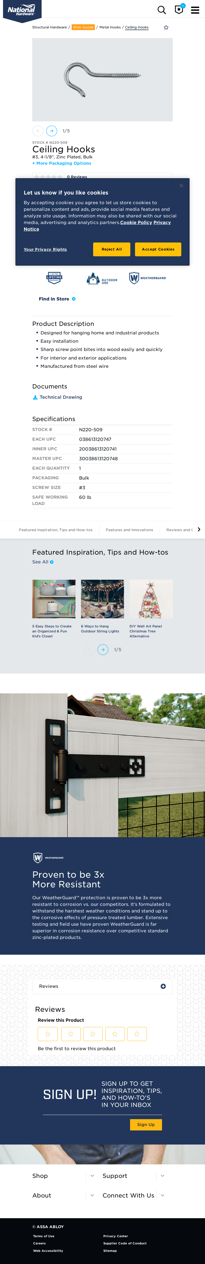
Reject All (112, 249)
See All (42, 562)
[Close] (181, 186)
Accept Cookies (158, 249)
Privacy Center (115, 1236)
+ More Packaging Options (61, 163)
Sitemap (110, 1251)
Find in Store (57, 299)
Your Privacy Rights (45, 249)
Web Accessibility (48, 1251)
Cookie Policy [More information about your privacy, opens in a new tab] (136, 222)
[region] (102, 222)
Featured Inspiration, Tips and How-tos (56, 530)
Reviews (48, 986)
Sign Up (146, 1124)
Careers (39, 1243)
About (41, 1195)
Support (114, 1176)
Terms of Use (43, 1236)
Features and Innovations (129, 530)
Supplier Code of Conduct (125, 1243)
